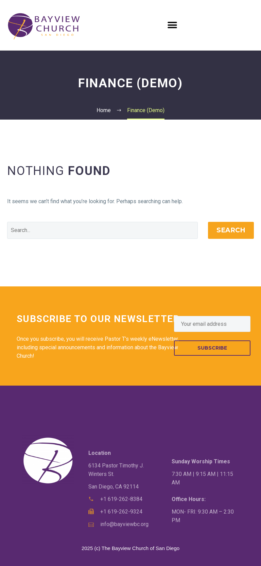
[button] (172, 25)
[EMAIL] (212, 324)
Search (230, 230)
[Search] (102, 230)
